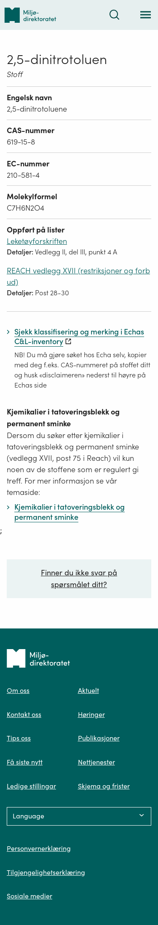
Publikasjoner (99, 738)
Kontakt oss (24, 714)
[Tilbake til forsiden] (30, 15)
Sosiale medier (29, 896)
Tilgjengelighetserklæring (46, 872)
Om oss (18, 690)
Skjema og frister (104, 786)
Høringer (91, 714)
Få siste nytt (25, 762)
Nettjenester (96, 762)
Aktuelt (88, 690)
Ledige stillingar (31, 786)
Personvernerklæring (39, 848)
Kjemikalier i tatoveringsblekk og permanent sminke (63, 417)
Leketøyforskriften (37, 241)
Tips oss (19, 738)
